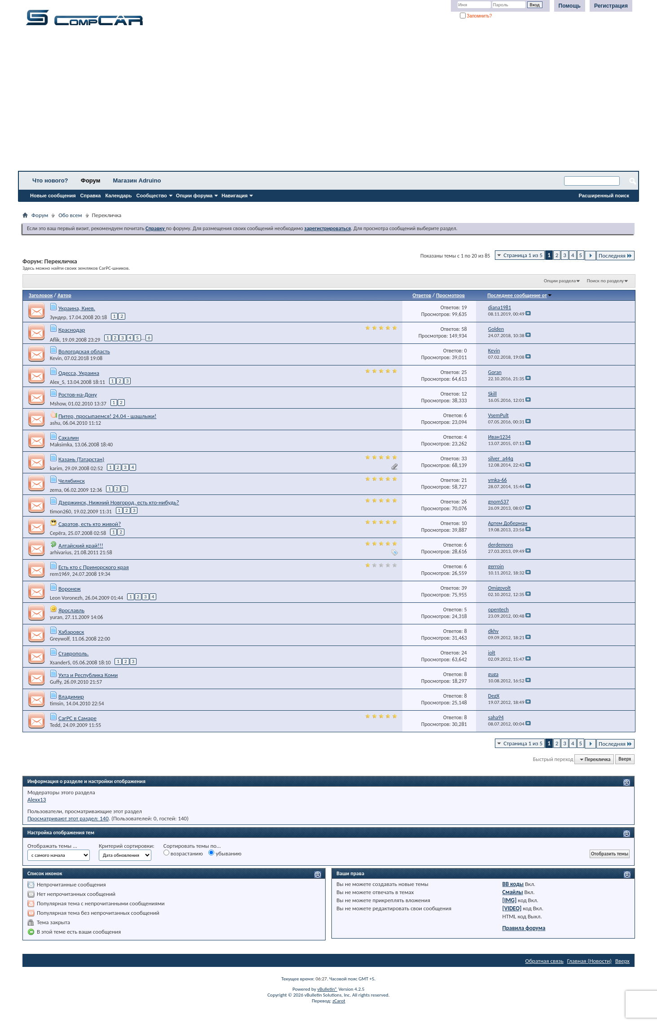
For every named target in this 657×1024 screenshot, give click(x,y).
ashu (55, 423)
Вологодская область (84, 351)
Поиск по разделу (605, 281)
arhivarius (60, 552)
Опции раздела (560, 281)
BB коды (513, 884)
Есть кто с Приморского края (93, 567)
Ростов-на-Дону (77, 394)
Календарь (118, 195)
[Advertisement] (280, 101)
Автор (64, 295)
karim (56, 468)
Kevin (56, 358)
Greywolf (59, 639)
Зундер (58, 317)
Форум (90, 180)
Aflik (55, 339)
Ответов (422, 295)
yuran (56, 617)
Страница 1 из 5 (522, 255)
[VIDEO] (512, 908)
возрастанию (183, 853)
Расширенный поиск (604, 195)
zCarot (338, 1001)
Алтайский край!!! (80, 545)
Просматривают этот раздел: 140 (68, 818)
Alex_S (57, 382)
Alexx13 (36, 799)
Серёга (58, 533)
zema (56, 490)
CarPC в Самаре (77, 718)
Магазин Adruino (137, 180)
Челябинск (71, 480)
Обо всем (70, 215)
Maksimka (61, 444)
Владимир (71, 696)
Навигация (234, 195)
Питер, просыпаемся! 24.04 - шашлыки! (107, 416)
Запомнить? (476, 15)
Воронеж (69, 588)
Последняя (615, 255)
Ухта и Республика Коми (88, 675)
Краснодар (71, 329)
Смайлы (513, 892)
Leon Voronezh (66, 598)
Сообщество (152, 195)
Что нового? (50, 180)
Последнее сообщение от (519, 295)
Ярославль (71, 610)
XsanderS (60, 662)
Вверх (624, 759)
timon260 (60, 511)
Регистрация (611, 6)
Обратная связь (544, 960)
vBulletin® (327, 989)
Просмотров (450, 295)
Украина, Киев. (76, 308)
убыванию (224, 853)
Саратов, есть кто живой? (89, 524)
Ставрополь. (73, 653)
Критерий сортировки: (126, 845)
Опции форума (194, 195)
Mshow (58, 404)
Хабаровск (71, 631)
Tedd (55, 725)
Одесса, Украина (78, 373)
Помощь (570, 6)
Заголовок (41, 295)
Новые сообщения (53, 195)
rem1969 (60, 574)
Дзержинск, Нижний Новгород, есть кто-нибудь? (118, 502)
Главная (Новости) (589, 960)
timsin (56, 703)
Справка (90, 195)
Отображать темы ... (52, 845)
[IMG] (510, 900)
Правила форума (524, 928)
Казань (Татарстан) (81, 459)
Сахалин (68, 437)
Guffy (56, 682)
